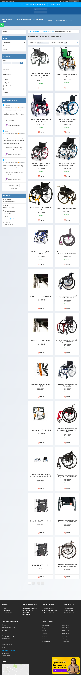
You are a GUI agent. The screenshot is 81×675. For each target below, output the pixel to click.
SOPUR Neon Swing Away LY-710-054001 (40, 253)
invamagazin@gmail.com (9, 219)
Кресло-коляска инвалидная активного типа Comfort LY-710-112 (41, 75)
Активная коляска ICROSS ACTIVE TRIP (40, 208)
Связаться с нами (54, 4)
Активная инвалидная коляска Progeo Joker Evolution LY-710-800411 (67, 430)
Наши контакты (7, 612)
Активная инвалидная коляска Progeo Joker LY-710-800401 (67, 476)
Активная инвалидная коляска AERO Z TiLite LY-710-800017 (67, 253)
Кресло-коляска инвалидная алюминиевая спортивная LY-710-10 (40, 476)
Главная (49, 20)
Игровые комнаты (49, 608)
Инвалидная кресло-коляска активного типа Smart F (40, 164)
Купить (42, 88)
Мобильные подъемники (30, 608)
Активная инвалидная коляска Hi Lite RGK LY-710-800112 (67, 297)
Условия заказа (68, 608)
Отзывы (5, 49)
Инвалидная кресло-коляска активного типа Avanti (67, 120)
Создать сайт (5, 1)
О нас (4, 46)
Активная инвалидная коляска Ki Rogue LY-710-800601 (67, 341)
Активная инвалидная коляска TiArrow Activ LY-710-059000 (67, 565)
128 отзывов (65, 1)
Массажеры (26, 614)
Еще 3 (6, 92)
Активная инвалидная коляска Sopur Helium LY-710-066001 (67, 521)
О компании (6, 610)
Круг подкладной (10, 120)
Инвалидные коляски (48, 31)
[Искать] (24, 32)
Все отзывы (14, 188)
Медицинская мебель (50, 612)
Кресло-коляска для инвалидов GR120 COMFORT (40, 120)
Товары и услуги (60, 20)
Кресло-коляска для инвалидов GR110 (67, 75)
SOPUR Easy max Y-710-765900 (40, 341)
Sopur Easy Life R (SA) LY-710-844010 (40, 385)
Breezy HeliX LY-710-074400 (40, 565)
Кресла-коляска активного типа (67, 209)
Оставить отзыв (68, 610)
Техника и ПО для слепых (51, 610)
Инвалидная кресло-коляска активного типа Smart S (67, 164)
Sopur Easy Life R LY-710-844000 (41, 430)
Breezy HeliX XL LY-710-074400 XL (40, 521)
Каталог (5, 608)
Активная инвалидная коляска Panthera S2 (67, 385)
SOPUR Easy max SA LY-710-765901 (41, 297)
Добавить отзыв (13, 185)
